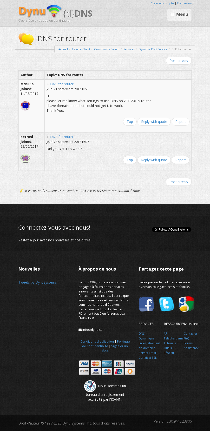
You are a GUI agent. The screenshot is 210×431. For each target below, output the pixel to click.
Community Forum (106, 49)
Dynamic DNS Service (153, 49)
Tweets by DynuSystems (37, 282)
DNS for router (61, 84)
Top (130, 121)
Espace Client (81, 49)
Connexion (184, 3)
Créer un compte (162, 3)
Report (180, 121)
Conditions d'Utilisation (97, 341)
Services (129, 49)
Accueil (63, 49)
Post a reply (179, 60)
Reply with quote (154, 121)
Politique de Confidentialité (106, 343)
